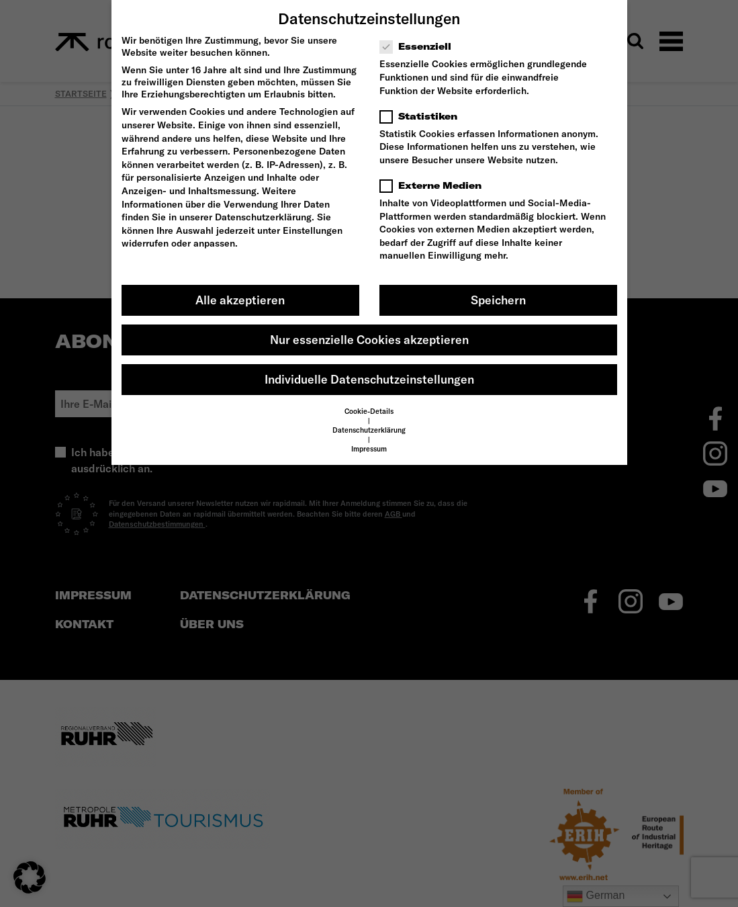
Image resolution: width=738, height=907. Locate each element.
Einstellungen (312, 230)
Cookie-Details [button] (369, 411)
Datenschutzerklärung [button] (369, 430)
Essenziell (419, 46)
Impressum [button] (369, 449)
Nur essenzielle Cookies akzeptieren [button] (369, 339)
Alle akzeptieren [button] (240, 300)
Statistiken (422, 116)
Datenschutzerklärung (263, 217)
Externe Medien (434, 185)
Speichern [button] (498, 300)
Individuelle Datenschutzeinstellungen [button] (369, 379)
